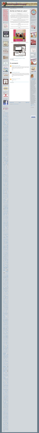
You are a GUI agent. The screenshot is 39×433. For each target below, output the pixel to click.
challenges (13, 60)
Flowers (7, 223)
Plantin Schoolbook (5, 332)
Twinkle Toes (5, 410)
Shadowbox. (4, 363)
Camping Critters (5, 151)
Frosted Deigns (5, 226)
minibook (4, 292)
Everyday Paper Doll (5, 212)
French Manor (4, 224)
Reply (12, 76)
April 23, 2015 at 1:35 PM (17, 65)
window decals (6, 421)
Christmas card (5, 165)
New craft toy (4, 308)
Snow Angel (6, 375)
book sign (6, 142)
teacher (3, 400)
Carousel (5, 156)
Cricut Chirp (6, 181)
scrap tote (7, 352)
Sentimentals (4, 360)
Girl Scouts (7, 232)
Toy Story (5, 407)
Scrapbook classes (6, 356)
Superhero (6, 394)
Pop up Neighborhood (5, 335)
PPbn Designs (5, 336)
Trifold (7, 407)
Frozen (7, 229)
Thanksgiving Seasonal (5, 403)
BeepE (7, 131)
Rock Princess (5, 349)
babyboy (4, 128)
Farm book (5, 218)
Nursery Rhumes (5, 311)
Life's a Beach (5, 279)
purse (3, 344)
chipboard (7, 163)
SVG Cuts (7, 395)
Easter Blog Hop (5, 206)
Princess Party (4, 339)
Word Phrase (6, 427)
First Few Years (4, 221)
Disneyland (6, 198)
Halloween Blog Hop (6, 243)
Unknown (13, 65)
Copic (7, 174)
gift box (6, 231)
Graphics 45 (4, 240)
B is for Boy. (5, 126)
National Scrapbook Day (6, 306)
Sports (6, 381)
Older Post (27, 102)
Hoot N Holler (4, 250)
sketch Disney (5, 373)
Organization (4, 316)
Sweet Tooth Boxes (6, 396)
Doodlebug (4, 199)
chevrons (4, 163)
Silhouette (4, 366)
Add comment (12, 82)
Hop (7, 250)
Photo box (4, 330)
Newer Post (12, 102)
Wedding (7, 418)
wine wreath (4, 422)
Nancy (3, 305)
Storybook (4, 389)
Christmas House (5, 166)
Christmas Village (5, 168)
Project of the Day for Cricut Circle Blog (5, 341)
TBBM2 (7, 399)
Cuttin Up (4, 188)
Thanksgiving (4, 402)
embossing (7, 210)
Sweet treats (5, 397)
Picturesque (5, 331)
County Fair (4, 177)
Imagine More (4, 253)
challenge (5, 160)
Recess (4, 347)
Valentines (4, 413)
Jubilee (6, 257)
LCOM (3, 274)
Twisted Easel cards (5, 411)
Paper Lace (5, 322)
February (6, 220)
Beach (3, 131)
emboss (4, 210)
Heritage (4, 247)
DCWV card (6, 190)
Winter (7, 422)
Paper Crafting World (5, 320)
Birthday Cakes (5, 136)
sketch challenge (5, 372)
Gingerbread (4, 232)
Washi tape (5, 418)
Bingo (6, 134)
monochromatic (4, 295)
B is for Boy (7, 125)
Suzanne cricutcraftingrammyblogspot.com (33, 79)
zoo (3, 430)
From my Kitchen (5, 225)
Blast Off (7, 137)
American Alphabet (5, 120)
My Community (4, 303)
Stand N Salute (5, 386)
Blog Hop (7, 139)
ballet (6, 129)
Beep (5, 131)
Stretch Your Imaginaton (5, 392)
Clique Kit (4, 172)
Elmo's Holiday (7, 209)
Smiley (3, 375)
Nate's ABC (7, 305)
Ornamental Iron (5, 317)
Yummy (6, 429)
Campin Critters (6, 150)
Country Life (5, 176)
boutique (4, 143)
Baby (7, 126)
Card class (4, 153)
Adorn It (4, 117)
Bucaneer (4, 146)
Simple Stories (5, 369)
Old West (6, 314)
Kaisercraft (6, 262)
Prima (3, 338)
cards (6, 154)
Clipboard (7, 171)
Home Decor (7, 249)
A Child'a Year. (5, 114)
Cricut (6, 180)
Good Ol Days (6, 234)
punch (3, 343)
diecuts (6, 192)
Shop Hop (6, 364)
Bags (4, 129)
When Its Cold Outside (6, 419)
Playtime (5, 333)
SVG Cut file (4, 395)
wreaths (4, 429)
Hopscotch (4, 251)
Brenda (13, 72)
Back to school (6, 128)
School (4, 352)
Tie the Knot (7, 405)
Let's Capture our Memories (19, 42)
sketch (17, 60)
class (4, 171)
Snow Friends (5, 376)
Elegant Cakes (6, 207)
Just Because (6, 259)
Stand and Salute (6, 385)
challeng (7, 159)
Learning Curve (6, 274)
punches (6, 343)
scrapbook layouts (5, 358)
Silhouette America (5, 367)
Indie (7, 254)
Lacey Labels (5, 264)
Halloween (7, 242)
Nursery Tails (4, 313)
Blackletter (4, 137)
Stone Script (5, 388)
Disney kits (5, 196)
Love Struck (7, 282)
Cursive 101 (6, 187)
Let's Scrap (7, 275)
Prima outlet (6, 338)
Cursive (4, 187)
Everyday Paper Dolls (5, 213)
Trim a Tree (5, 408)
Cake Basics (4, 148)
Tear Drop (6, 400)
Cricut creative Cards (5, 182)
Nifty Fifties (7, 309)
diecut (3, 192)
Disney (4, 193)
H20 (4, 242)
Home (20, 102)
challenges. (6, 162)
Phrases (7, 330)
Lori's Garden (4, 281)
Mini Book (4, 289)
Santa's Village (5, 351)
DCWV (4, 190)
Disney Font (7, 195)
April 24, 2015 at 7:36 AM (17, 72)
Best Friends (5, 132)
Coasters (4, 173)
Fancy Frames (6, 217)
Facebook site (4, 215)
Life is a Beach (5, 278)
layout (15, 60)
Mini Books (7, 290)
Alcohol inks (7, 118)
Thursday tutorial (5, 404)
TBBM (4, 399)
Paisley (6, 319)
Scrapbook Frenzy (6, 357)
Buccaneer (7, 146)
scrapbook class (6, 355)
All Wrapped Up (5, 119)
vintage (7, 414)
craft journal (7, 177)
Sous (3, 380)
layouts (7, 271)
